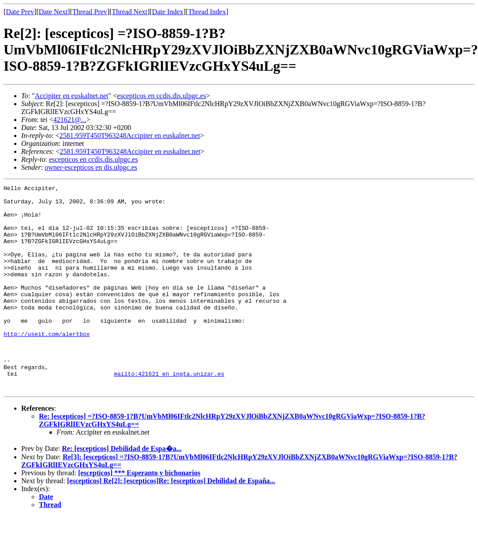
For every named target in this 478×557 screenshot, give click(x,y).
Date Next (53, 11)
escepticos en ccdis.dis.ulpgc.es (161, 95)
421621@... (69, 119)
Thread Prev (89, 11)
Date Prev (20, 11)
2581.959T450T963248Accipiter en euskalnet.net (129, 135)
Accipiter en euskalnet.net (71, 95)
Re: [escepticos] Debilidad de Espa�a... (122, 489)
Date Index (168, 11)
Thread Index (207, 11)
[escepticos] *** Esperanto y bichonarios (139, 514)
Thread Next (129, 11)
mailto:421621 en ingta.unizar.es (169, 412)
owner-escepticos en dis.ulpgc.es (91, 167)
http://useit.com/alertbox (47, 364)
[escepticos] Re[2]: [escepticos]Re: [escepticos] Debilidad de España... (171, 522)
